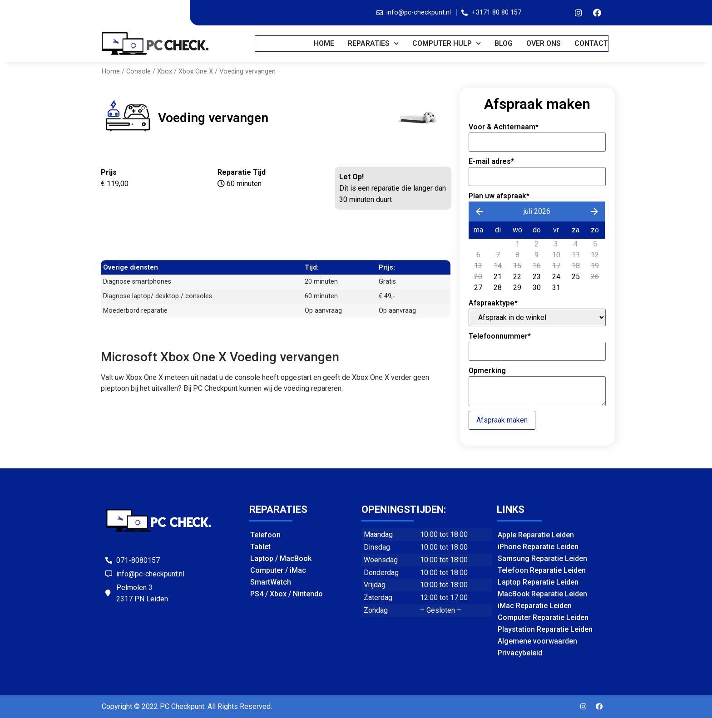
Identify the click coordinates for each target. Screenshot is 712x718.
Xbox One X (195, 71)
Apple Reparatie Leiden (536, 535)
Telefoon (265, 535)
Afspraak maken (502, 420)
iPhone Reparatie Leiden (538, 546)
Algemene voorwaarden (537, 641)
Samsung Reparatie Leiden (542, 558)
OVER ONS (544, 43)
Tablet (260, 546)
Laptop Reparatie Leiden (538, 582)
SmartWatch (270, 582)
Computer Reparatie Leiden (543, 617)
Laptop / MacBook (281, 558)
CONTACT (591, 43)
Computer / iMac (278, 570)
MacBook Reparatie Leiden (542, 594)
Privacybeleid (520, 653)
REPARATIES (373, 43)
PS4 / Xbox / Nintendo (286, 594)
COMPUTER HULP (447, 43)
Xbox (164, 71)
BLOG (504, 43)
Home (324, 43)
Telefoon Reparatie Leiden (542, 570)
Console (138, 71)
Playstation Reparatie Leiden (545, 629)
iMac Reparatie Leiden (535, 605)
